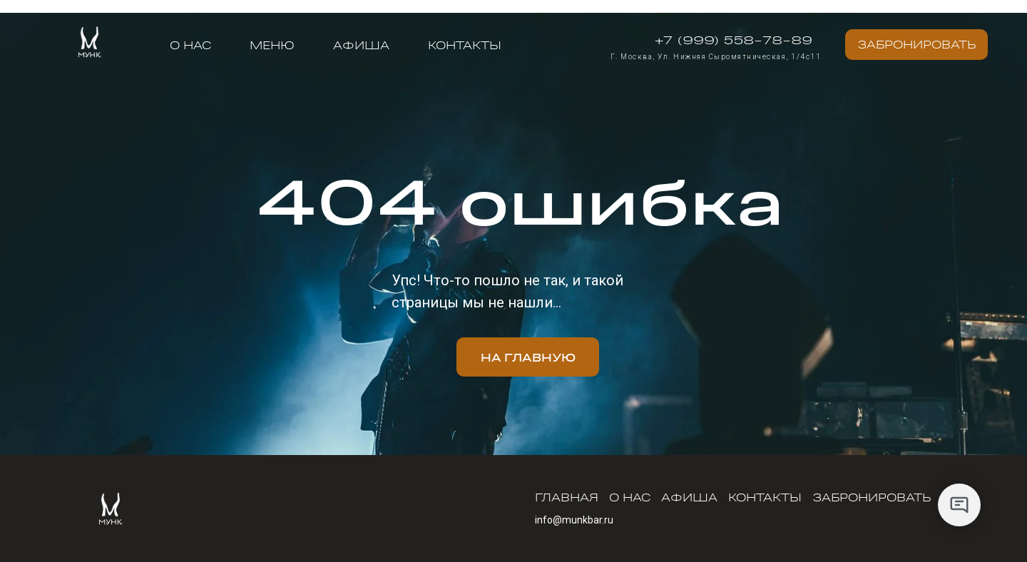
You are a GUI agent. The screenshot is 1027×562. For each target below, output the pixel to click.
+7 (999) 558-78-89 (733, 39)
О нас (190, 45)
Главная (566, 497)
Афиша (361, 45)
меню (272, 45)
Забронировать (916, 44)
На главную (528, 357)
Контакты (464, 45)
